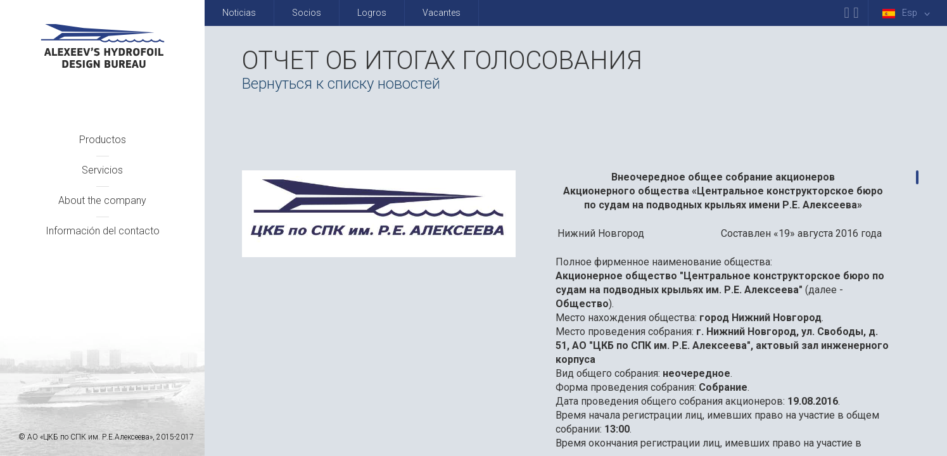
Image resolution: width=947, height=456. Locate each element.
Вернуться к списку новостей (341, 83)
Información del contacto (103, 231)
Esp (908, 13)
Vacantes (442, 13)
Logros (371, 13)
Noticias (239, 13)
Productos (102, 140)
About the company (102, 200)
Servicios (102, 170)
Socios (306, 13)
